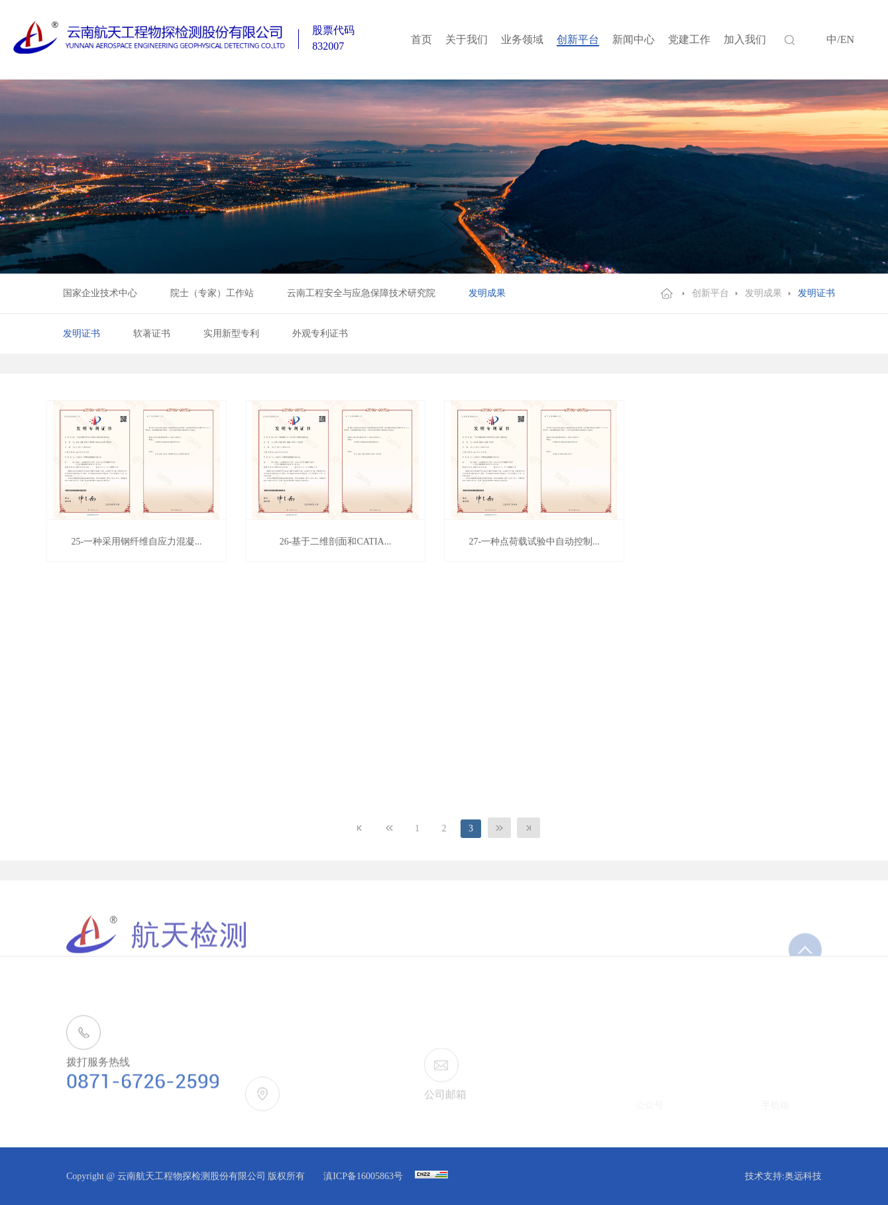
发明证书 (816, 293)
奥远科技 (803, 1176)
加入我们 (745, 39)
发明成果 (487, 293)
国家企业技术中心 (100, 293)
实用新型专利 (231, 334)
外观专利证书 (320, 334)
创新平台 (578, 39)
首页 (421, 39)
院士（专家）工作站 (212, 293)
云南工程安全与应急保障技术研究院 (361, 293)
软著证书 (151, 334)
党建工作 (689, 39)
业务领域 (522, 39)
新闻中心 (633, 39)
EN (847, 39)
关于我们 (466, 39)
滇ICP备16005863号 (364, 1176)
